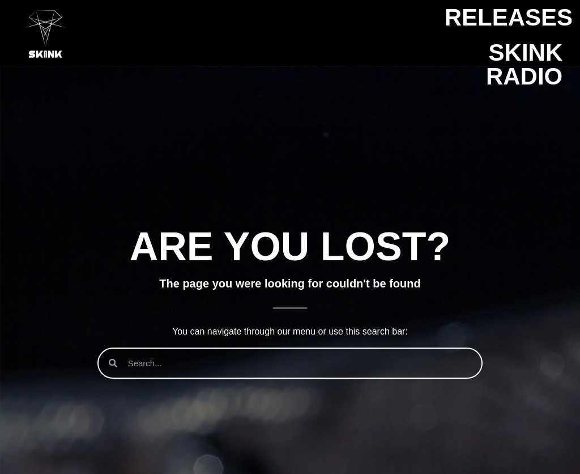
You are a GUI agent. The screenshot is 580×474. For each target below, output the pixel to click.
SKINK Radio (524, 64)
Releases (509, 17)
